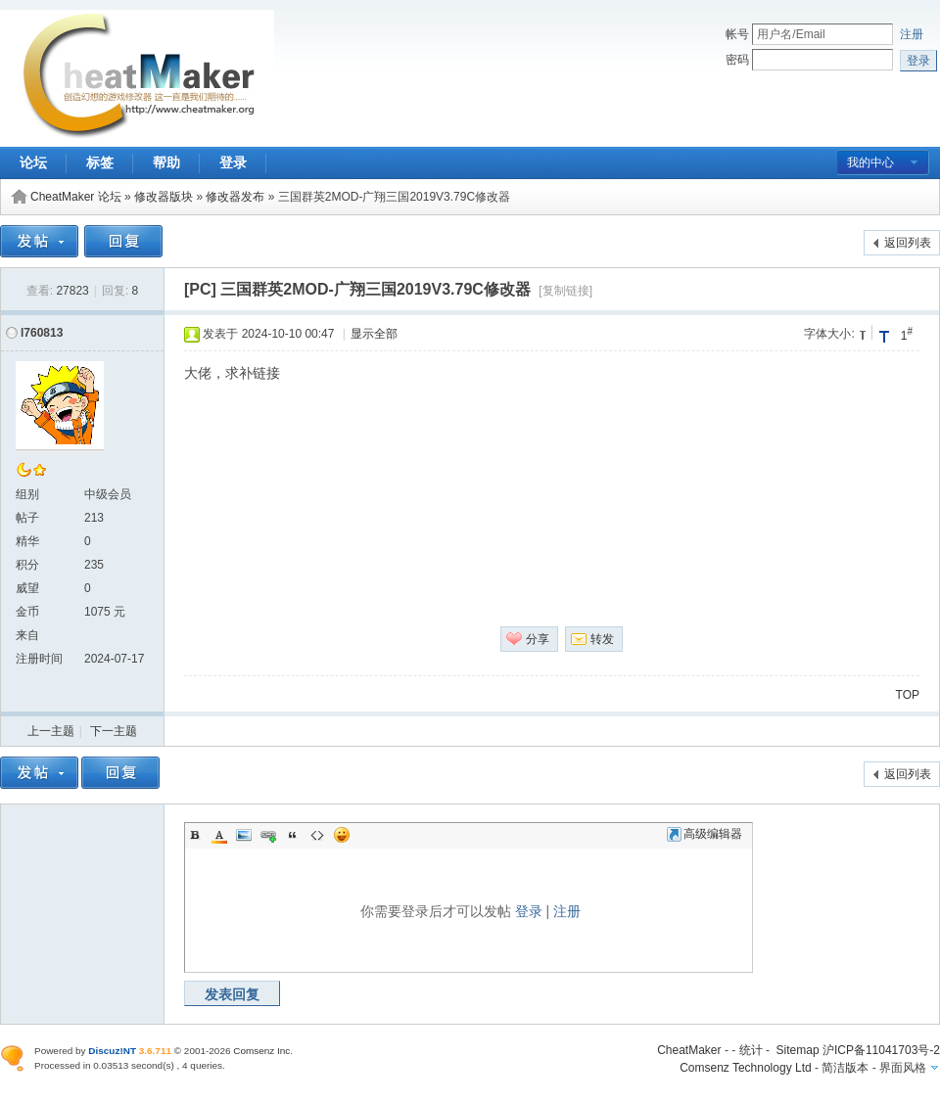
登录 (233, 162)
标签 (100, 162)
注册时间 (39, 659)
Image (244, 835)
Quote (293, 835)
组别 (27, 494)
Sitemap (798, 1050)
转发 (602, 639)
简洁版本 (845, 1068)
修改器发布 (235, 197)
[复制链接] (565, 291)
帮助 (166, 162)
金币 (27, 612)
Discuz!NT (112, 1050)
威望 (27, 588)
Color (219, 835)
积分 (27, 565)
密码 (737, 60)
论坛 (33, 162)
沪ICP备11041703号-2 (881, 1050)
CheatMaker (689, 1050)
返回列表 (907, 243)
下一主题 (113, 731)
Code (317, 835)
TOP (907, 695)
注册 (911, 34)
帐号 (737, 34)
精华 (27, 541)
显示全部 (374, 334)
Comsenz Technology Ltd (746, 1068)
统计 (751, 1050)
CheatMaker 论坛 (75, 197)
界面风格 (902, 1068)
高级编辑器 (704, 834)
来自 (27, 635)
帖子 (27, 518)
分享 (537, 639)
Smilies (342, 835)
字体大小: (829, 334)
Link (268, 835)
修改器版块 (163, 197)
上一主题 (50, 731)
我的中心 (870, 162)
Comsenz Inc (261, 1050)
